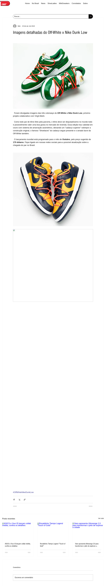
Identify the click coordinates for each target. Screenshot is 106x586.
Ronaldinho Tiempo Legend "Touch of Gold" (52, 545)
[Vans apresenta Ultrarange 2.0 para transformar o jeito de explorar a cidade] (88, 531)
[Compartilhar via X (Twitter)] (19, 500)
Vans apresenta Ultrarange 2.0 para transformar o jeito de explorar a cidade (86, 545)
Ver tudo (101, 518)
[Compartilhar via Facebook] (14, 500)
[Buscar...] (49, 16)
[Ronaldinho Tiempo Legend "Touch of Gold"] (53, 531)
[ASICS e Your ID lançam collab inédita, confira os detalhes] (18, 531)
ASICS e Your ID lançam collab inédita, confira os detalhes (17, 545)
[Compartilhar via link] (25, 500)
